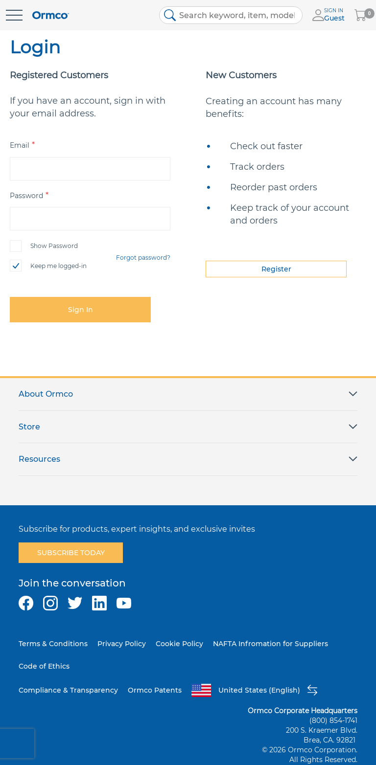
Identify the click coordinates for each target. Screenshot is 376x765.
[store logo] (50, 15)
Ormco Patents (155, 690)
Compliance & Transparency (68, 690)
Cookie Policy (179, 643)
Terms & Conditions (53, 643)
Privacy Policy (121, 643)
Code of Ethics (44, 666)
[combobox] (231, 15)
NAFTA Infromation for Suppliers (270, 643)
